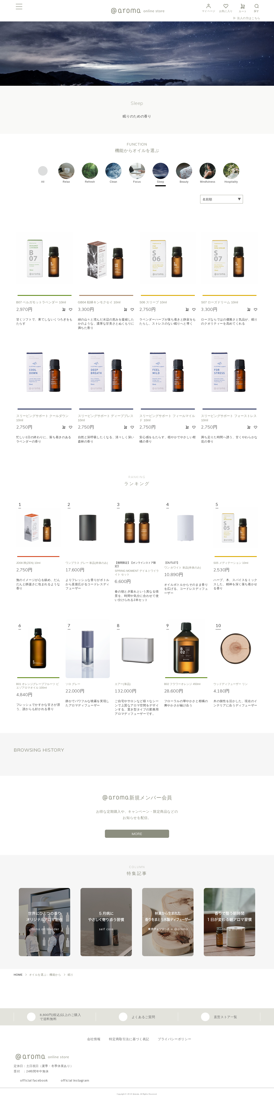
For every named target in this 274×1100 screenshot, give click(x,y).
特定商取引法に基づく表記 (129, 1039)
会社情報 (94, 1039)
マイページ (208, 8)
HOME (18, 974)
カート (243, 7)
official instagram (75, 1080)
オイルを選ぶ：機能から (45, 974)
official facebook (34, 1080)
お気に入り (226, 8)
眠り (70, 974)
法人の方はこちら (248, 18)
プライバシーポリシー (174, 1039)
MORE (137, 834)
